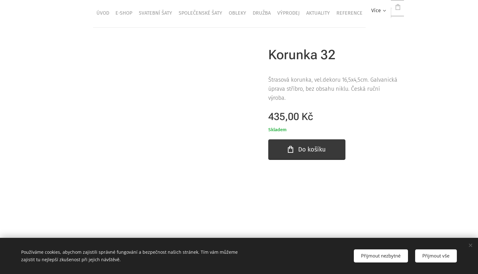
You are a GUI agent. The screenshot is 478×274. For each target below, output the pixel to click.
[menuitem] (152, 13)
